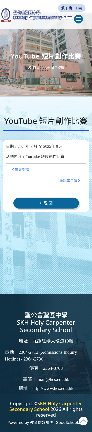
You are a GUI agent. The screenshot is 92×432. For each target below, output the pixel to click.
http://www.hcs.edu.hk (52, 388)
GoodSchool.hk (70, 422)
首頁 (34, 67)
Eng (79, 8)
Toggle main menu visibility (79, 21)
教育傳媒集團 (42, 422)
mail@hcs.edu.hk (53, 379)
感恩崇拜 (20, 170)
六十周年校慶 (53, 67)
